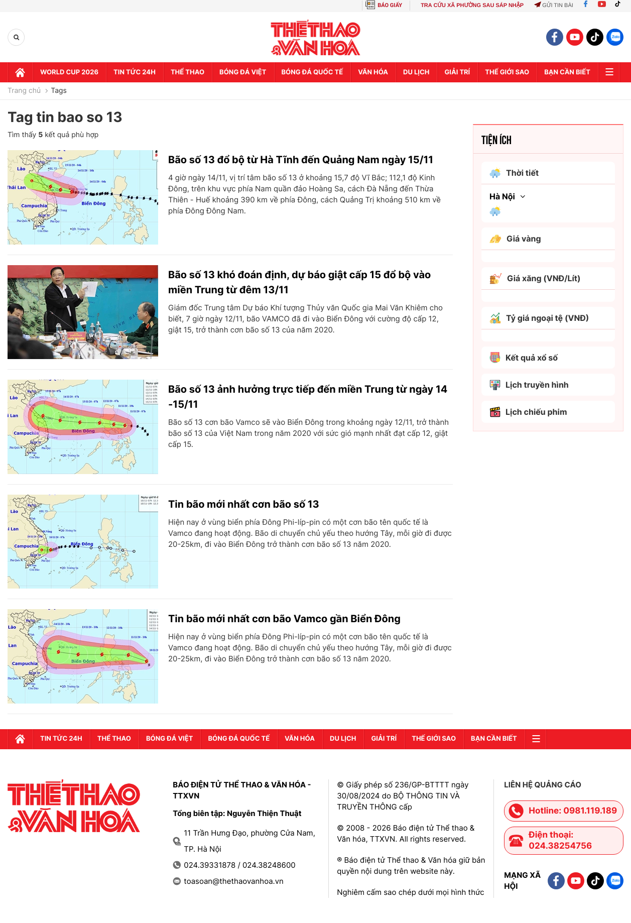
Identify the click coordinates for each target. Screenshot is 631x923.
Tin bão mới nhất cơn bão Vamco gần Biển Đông (284, 619)
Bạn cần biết (567, 72)
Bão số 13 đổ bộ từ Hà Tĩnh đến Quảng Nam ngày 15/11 (300, 160)
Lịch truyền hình (529, 385)
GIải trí (457, 72)
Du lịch (416, 72)
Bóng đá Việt (242, 72)
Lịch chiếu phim (528, 412)
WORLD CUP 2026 (69, 72)
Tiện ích (496, 139)
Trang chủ (24, 90)
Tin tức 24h (134, 72)
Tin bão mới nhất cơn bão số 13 (243, 504)
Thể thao (187, 72)
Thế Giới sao (507, 72)
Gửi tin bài (553, 6)
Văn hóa (373, 72)
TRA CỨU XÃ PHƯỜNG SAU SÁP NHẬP (472, 6)
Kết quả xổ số (523, 357)
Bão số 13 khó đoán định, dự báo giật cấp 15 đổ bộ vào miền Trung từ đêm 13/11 (299, 282)
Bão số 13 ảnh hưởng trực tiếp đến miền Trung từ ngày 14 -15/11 (307, 396)
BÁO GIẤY (389, 5)
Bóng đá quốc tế (312, 72)
